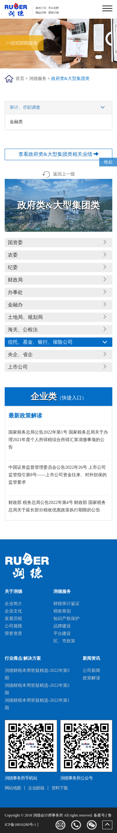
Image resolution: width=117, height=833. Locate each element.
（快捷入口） (59, 397)
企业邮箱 (36, 788)
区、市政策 (64, 641)
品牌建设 (62, 626)
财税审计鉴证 (66, 603)
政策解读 (91, 678)
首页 (20, 78)
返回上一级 (58, 174)
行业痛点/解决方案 (23, 658)
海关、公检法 (23, 329)
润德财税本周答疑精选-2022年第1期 (37, 704)
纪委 (13, 267)
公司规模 (13, 626)
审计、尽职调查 (58, 108)
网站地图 (13, 788)
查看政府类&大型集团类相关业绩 (58, 154)
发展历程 (13, 618)
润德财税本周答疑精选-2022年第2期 (37, 689)
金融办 (15, 304)
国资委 (15, 242)
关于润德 (13, 591)
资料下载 (59, 788)
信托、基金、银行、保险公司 (40, 342)
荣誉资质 (13, 633)
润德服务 (37, 78)
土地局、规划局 (25, 317)
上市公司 (18, 367)
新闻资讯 (91, 658)
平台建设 (62, 633)
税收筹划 (62, 611)
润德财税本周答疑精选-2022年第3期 (37, 674)
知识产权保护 (66, 618)
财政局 (15, 279)
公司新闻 (91, 670)
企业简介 (13, 603)
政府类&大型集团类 (70, 78)
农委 (13, 255)
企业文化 (13, 611)
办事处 (15, 292)
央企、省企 (20, 354)
